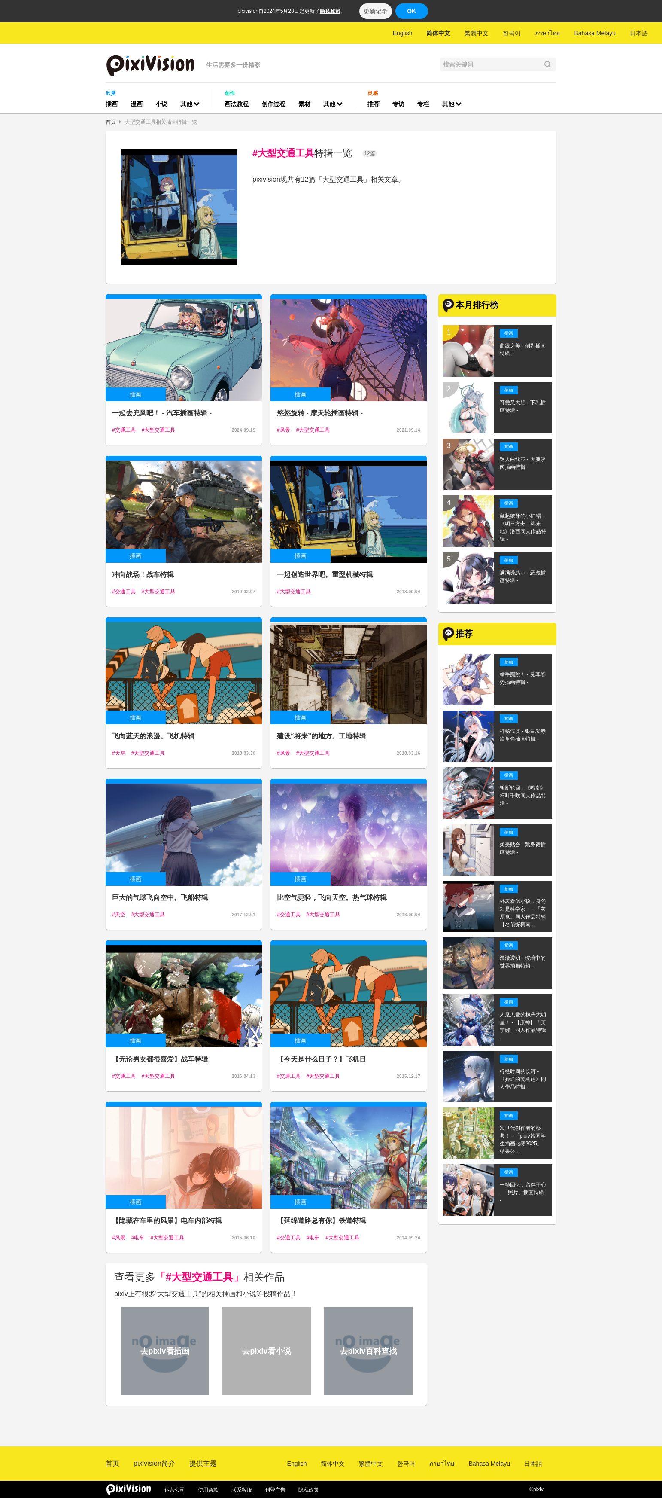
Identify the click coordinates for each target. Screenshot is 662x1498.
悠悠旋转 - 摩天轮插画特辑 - (320, 413)
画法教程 (237, 104)
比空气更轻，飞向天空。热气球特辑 (332, 897)
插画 (112, 104)
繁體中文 (477, 33)
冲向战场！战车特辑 (143, 574)
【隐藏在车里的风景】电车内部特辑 (167, 1220)
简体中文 (438, 33)
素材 (304, 104)
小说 (161, 104)
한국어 (512, 33)
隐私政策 (330, 11)
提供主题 (203, 1463)
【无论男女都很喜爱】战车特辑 (160, 1059)
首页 (111, 122)
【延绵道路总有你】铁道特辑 (321, 1220)
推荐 (373, 104)
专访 (398, 104)
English (403, 33)
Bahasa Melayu (595, 33)
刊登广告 (275, 1490)
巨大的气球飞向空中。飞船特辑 (160, 897)
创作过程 (273, 104)
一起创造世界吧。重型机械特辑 (325, 574)
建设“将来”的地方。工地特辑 (321, 736)
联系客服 (241, 1490)
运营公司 (174, 1490)
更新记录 (376, 11)
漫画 (137, 104)
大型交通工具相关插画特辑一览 (161, 122)
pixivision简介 (154, 1463)
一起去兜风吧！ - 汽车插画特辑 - (162, 413)
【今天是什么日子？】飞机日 (321, 1059)
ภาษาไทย (547, 33)
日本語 (639, 33)
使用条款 (208, 1490)
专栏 (423, 104)
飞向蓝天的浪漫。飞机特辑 (153, 736)
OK (411, 11)
